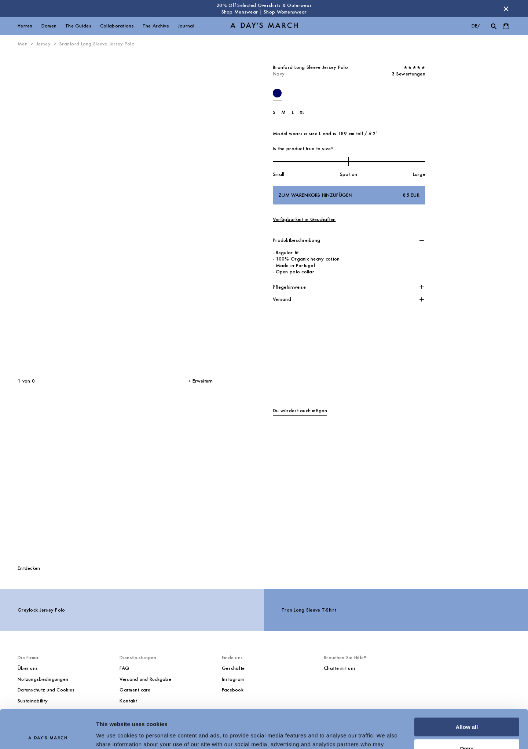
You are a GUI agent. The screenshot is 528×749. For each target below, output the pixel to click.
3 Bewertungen (408, 74)
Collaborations (117, 26)
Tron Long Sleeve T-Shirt (309, 610)
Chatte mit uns (340, 668)
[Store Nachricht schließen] (506, 9)
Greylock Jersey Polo (41, 610)
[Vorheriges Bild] (53, 212)
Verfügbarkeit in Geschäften (304, 219)
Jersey (43, 44)
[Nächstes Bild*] (159, 212)
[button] (349, 240)
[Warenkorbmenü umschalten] (506, 26)
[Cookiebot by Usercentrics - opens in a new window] (47, 734)
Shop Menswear (239, 12)
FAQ (124, 668)
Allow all (467, 688)
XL (302, 112)
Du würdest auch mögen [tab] (300, 410)
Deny (467, 709)
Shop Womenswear (285, 12)
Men (22, 44)
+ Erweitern (200, 381)
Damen (48, 26)
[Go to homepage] (264, 26)
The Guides (78, 26)
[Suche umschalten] (493, 26)
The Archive (156, 26)
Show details (113, 734)
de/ (476, 26)
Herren (25, 26)
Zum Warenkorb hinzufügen (349, 195)
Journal (186, 26)
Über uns (28, 668)
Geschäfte (233, 668)
